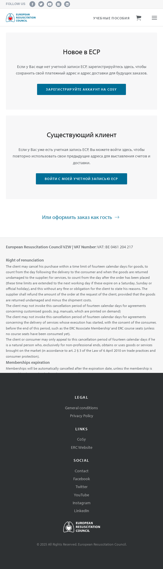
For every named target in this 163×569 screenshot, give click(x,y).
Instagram (82, 502)
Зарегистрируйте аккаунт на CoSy (81, 89)
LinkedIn (81, 510)
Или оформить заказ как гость (81, 217)
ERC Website (81, 447)
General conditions (81, 407)
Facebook (81, 478)
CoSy (81, 439)
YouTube (81, 494)
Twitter (82, 486)
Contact (82, 470)
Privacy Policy (81, 415)
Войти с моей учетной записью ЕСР (81, 178)
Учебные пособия (111, 18)
